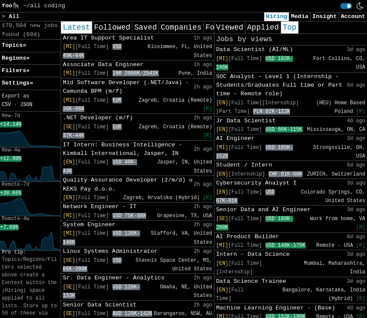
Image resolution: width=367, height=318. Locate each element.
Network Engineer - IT (99, 206)
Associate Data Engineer (103, 64)
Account (353, 16)
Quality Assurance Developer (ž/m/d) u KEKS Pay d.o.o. (128, 184)
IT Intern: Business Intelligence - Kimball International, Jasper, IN (122, 149)
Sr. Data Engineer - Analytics (114, 278)
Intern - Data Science (253, 254)
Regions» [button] (16, 58)
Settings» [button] (17, 83)
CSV (6, 105)
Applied (263, 27)
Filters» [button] (16, 70)
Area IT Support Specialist (108, 38)
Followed (112, 27)
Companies (181, 27)
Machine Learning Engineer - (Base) (275, 308)
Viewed (229, 27)
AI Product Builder (247, 236)
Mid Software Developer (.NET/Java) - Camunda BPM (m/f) (126, 86)
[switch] (346, 6)
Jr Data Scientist (246, 121)
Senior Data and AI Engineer (263, 209)
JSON (26, 105)
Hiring (276, 16)
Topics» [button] (14, 45)
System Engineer (89, 224)
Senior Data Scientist (99, 305)
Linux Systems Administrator (110, 251)
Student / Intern (244, 165)
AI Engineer (235, 138)
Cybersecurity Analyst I (256, 183)
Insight (324, 16)
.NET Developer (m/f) (98, 118)
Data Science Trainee (251, 281)
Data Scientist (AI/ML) (254, 49)
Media (300, 16)
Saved (145, 27)
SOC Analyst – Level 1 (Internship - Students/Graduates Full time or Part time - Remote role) (279, 85)
